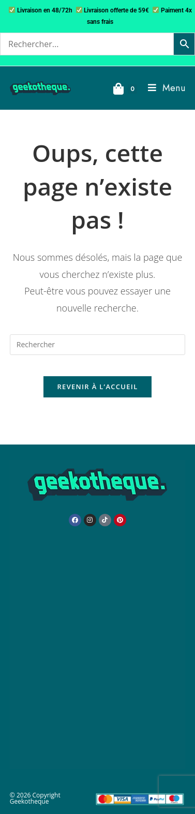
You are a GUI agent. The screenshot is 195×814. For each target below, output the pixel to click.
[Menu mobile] (162, 88)
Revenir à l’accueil (97, 386)
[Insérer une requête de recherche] (97, 344)
